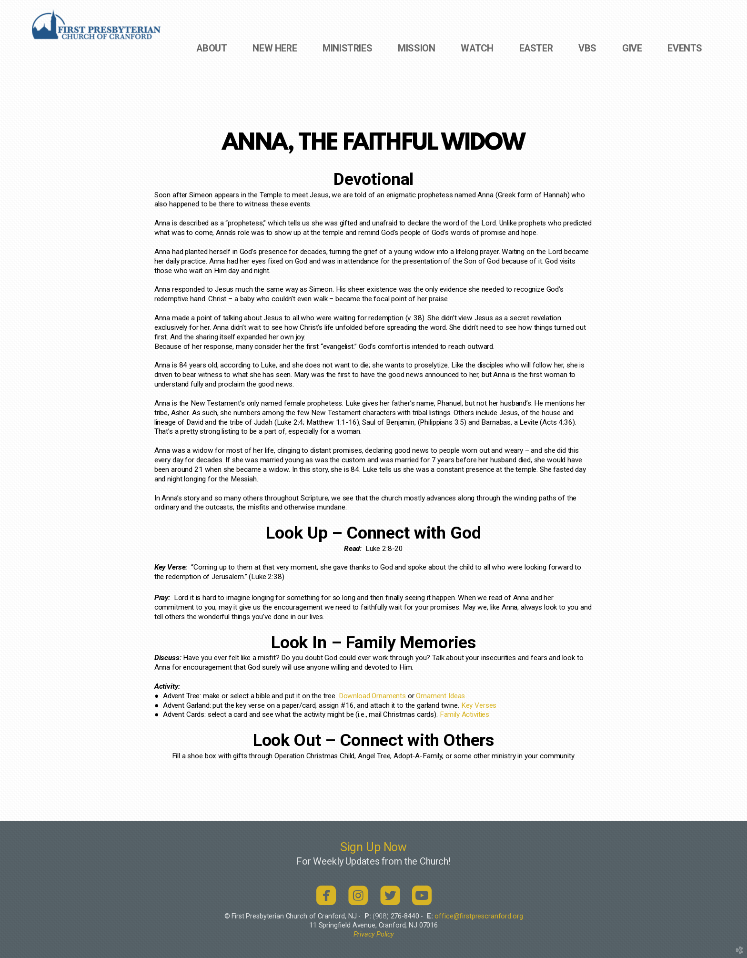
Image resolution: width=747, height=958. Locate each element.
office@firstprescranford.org (478, 916)
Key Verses (478, 705)
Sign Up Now (373, 847)
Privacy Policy (373, 934)
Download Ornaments (372, 696)
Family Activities (464, 714)
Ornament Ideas (440, 696)
